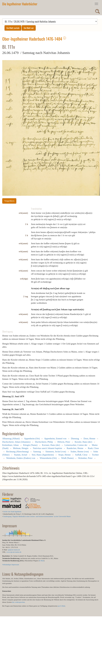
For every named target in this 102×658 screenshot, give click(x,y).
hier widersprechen (18, 602)
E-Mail (41, 561)
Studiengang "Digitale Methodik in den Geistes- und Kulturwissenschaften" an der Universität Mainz (37, 516)
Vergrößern (9, 201)
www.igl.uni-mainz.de (13, 552)
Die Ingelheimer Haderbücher (19, 3)
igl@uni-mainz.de (14, 550)
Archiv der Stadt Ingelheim (12, 511)
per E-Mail (61, 606)
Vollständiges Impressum (10, 564)
